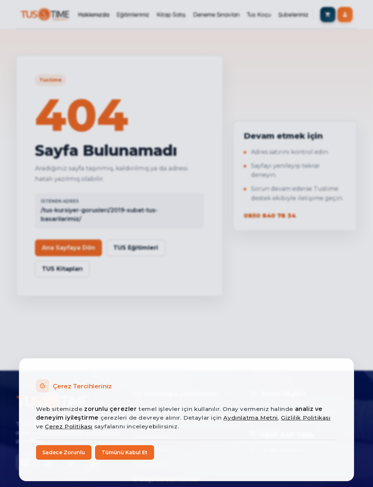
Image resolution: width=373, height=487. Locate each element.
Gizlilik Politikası (305, 417)
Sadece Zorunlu (63, 452)
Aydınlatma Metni (250, 417)
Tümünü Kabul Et (125, 452)
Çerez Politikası (69, 426)
